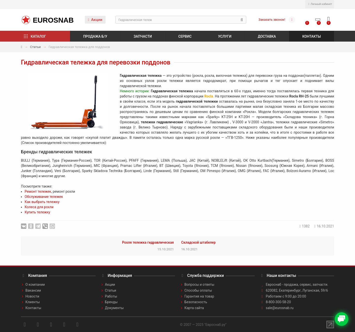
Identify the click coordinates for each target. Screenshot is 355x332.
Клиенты (32, 302)
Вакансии (33, 290)
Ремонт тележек (38, 191)
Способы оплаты (198, 290)
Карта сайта (194, 308)
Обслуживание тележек (44, 197)
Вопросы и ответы (199, 284)
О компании (35, 284)
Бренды (111, 302)
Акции (95, 19)
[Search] (180, 20)
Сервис (185, 36)
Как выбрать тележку (42, 202)
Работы (111, 296)
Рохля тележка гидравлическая (148, 242)
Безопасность (195, 302)
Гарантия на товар (199, 296)
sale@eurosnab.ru (280, 308)
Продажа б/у (95, 36)
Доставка (267, 36)
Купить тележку (37, 212)
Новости (32, 296)
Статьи (35, 47)
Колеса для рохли (39, 207)
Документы (114, 308)
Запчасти (143, 36)
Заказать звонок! (272, 19)
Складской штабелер (198, 242)
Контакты (311, 36)
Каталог (38, 36)
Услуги (224, 36)
